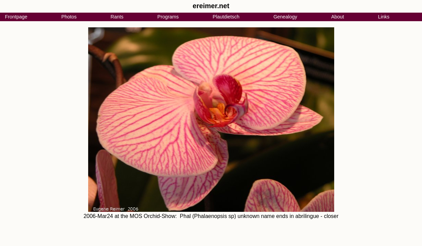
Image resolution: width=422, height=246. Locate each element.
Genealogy (285, 16)
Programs (168, 16)
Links (384, 16)
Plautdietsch (226, 16)
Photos (69, 16)
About (337, 16)
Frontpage (16, 16)
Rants (117, 16)
